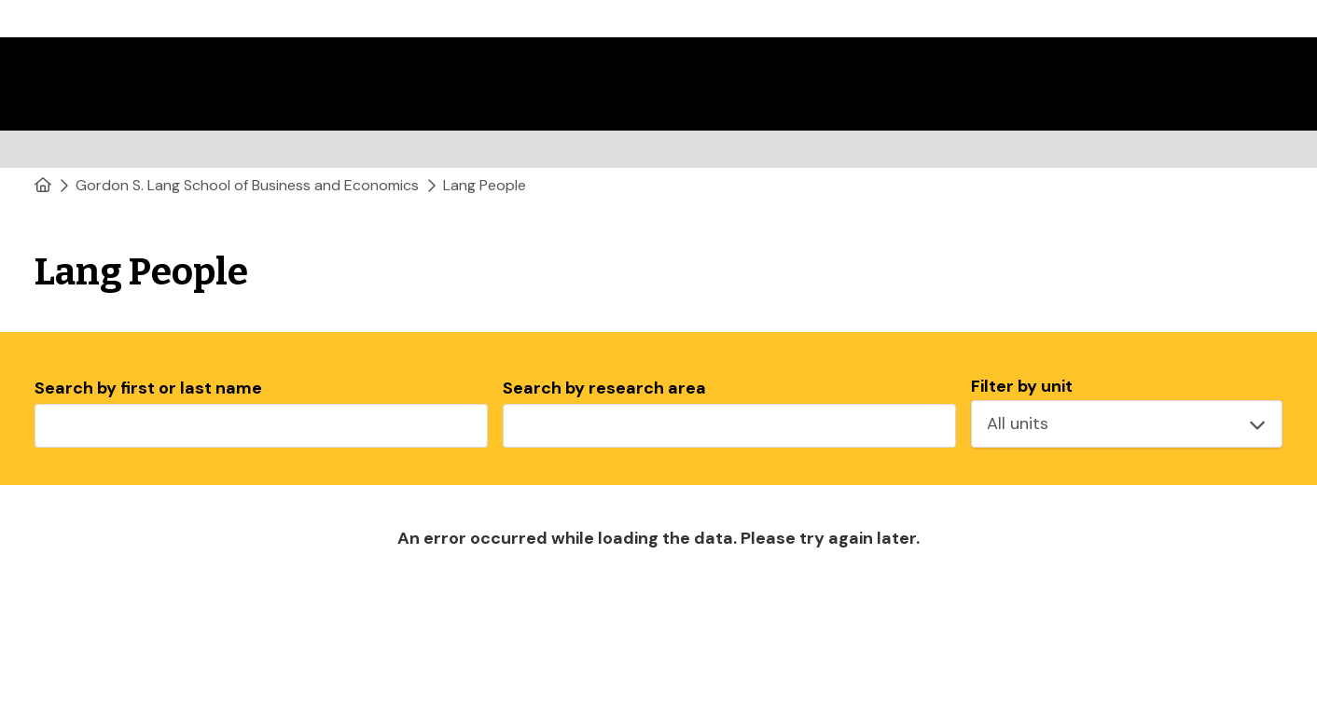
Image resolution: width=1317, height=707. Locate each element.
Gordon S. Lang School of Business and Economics (247, 185)
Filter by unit (1022, 386)
